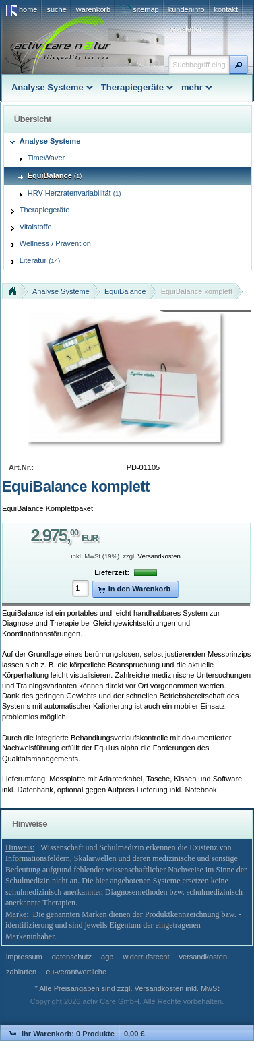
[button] (238, 64)
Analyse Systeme (61, 291)
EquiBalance (125, 291)
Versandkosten (159, 556)
